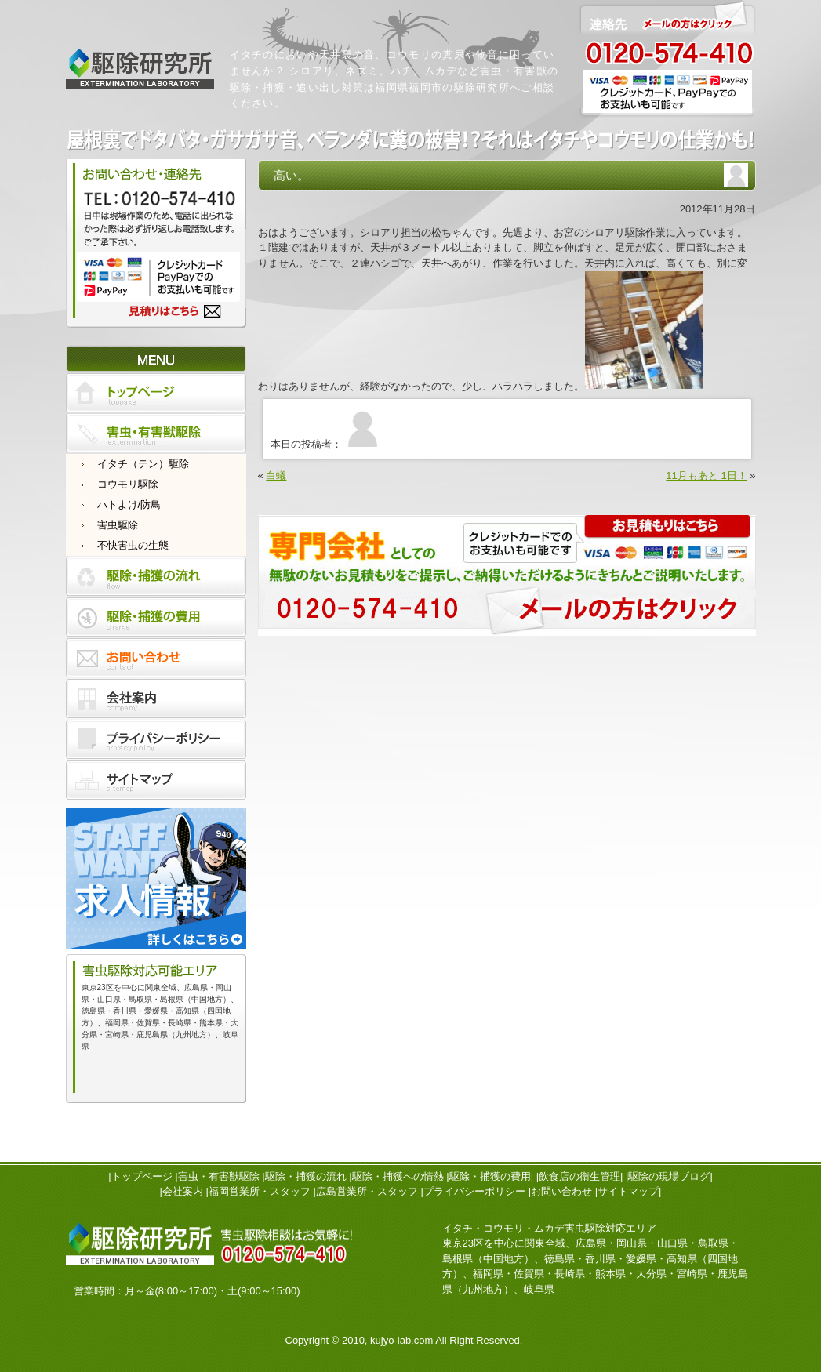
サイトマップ (628, 1191)
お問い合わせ (561, 1191)
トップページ (142, 1176)
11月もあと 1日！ (706, 475)
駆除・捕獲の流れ (306, 1176)
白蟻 (276, 475)
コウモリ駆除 (127, 484)
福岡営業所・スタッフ (260, 1191)
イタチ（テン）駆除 (143, 464)
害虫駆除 (117, 525)
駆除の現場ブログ (669, 1176)
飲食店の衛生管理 (579, 1176)
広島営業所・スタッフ (367, 1191)
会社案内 (182, 1191)
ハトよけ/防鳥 (129, 504)
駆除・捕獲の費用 (490, 1176)
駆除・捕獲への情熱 (398, 1176)
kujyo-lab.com (401, 1340)
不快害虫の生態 (133, 545)
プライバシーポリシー (474, 1191)
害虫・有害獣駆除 (219, 1176)
